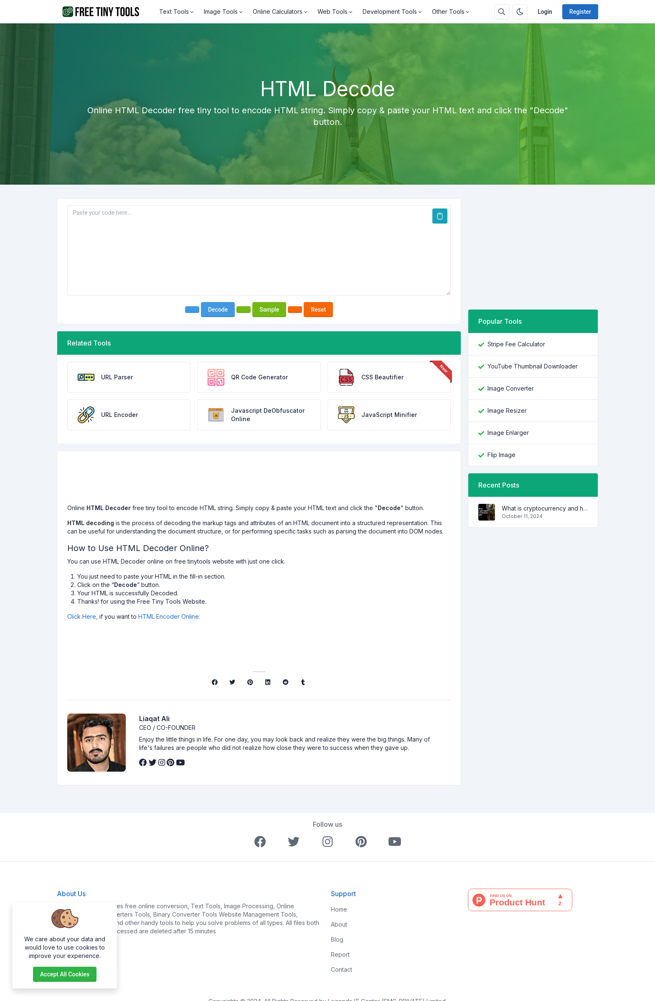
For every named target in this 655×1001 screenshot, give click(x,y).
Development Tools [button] (390, 11)
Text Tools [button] (174, 11)
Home (339, 909)
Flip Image (501, 454)
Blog (337, 939)
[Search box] (501, 11)
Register (580, 11)
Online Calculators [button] (277, 11)
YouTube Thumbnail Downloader (532, 366)
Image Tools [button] (221, 11)
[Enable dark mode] (520, 11)
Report (340, 954)
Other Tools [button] (448, 11)
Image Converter (510, 388)
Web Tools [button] (332, 11)
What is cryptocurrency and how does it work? (545, 508)
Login (545, 11)
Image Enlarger (508, 432)
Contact (341, 969)
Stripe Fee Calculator (516, 344)
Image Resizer (507, 410)
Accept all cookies (64, 974)
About (339, 924)
